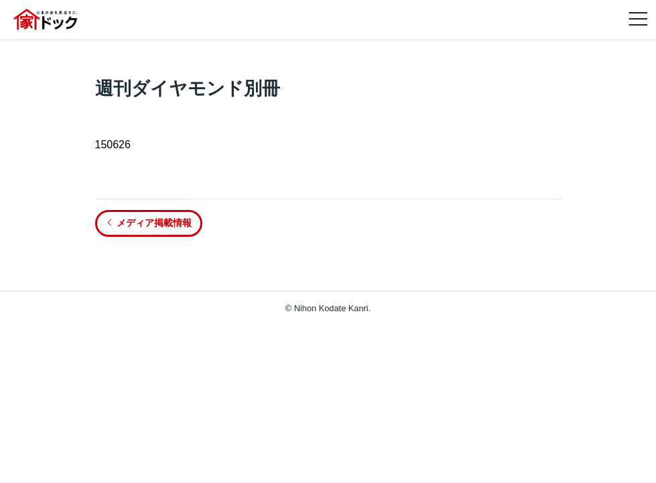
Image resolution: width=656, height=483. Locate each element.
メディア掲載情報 (148, 222)
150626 (113, 144)
